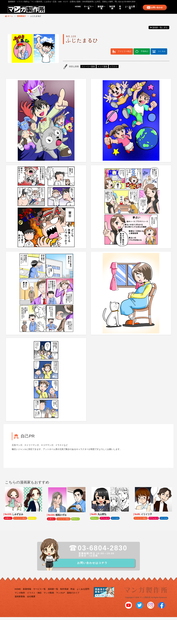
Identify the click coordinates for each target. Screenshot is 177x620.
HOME (60, 10)
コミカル (162, 54)
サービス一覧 (74, 10)
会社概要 (31, 600)
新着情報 (27, 592)
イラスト (114, 69)
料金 (115, 10)
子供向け (144, 54)
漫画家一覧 (90, 10)
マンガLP (60, 596)
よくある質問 (128, 10)
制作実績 (104, 10)
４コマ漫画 (102, 69)
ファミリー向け (124, 54)
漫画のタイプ (73, 596)
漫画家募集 (20, 600)
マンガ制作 (20, 596)
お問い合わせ (157, 10)
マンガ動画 (49, 596)
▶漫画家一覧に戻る (159, 30)
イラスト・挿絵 (34, 596)
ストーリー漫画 (88, 69)
